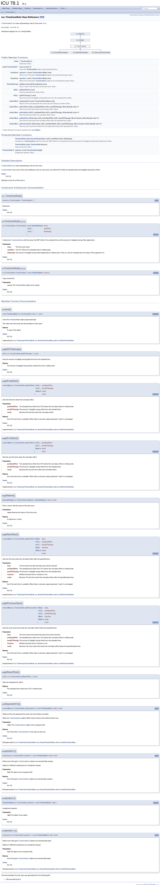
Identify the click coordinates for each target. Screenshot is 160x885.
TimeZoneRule (10, 12)
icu (2, 12)
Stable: (3, 173)
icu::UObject (36, 130)
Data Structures (52, 8)
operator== (23, 72)
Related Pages (17, 8)
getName (22, 84)
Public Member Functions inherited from (21, 130)
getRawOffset (24, 89)
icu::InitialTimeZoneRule (65, 340)
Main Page (6, 8)
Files (63, 8)
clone (21, 67)
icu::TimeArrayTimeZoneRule (24, 340)
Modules (28, 8)
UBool (16, 101)
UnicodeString (12, 84)
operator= (18, 150)
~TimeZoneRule (25, 61)
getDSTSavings (24, 95)
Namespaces (38, 8)
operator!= (23, 78)
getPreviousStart (25, 123)
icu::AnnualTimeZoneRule (44, 340)
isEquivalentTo (24, 101)
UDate (64, 106)
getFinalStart (24, 112)
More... (45, 23)
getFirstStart (23, 106)
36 (14, 180)
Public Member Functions (136, 15)
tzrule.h (14, 27)
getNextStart (23, 118)
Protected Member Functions (151, 15)
